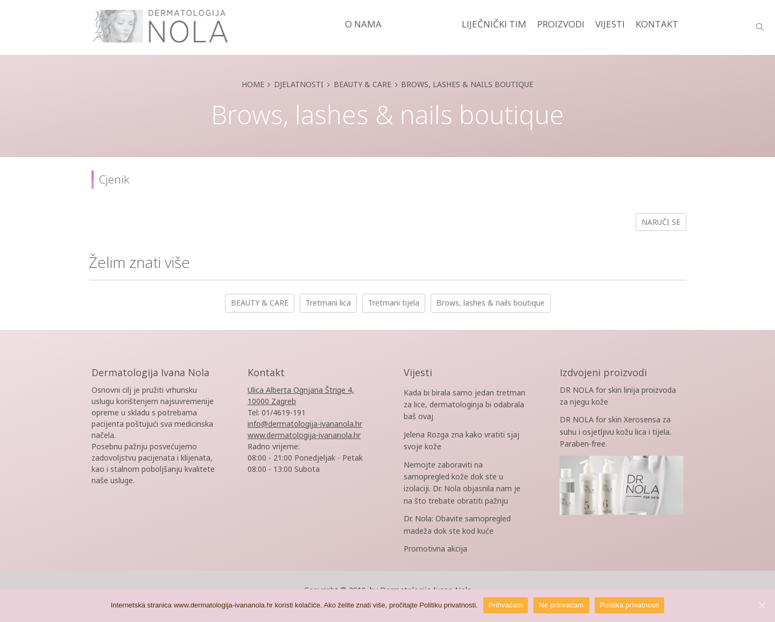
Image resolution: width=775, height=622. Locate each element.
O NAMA (363, 24)
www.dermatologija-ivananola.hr (304, 435)
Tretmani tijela (393, 303)
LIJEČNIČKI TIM (494, 24)
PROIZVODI (560, 24)
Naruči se (661, 222)
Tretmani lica (328, 303)
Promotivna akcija (435, 548)
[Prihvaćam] (761, 605)
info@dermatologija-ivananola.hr (305, 424)
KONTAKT (657, 24)
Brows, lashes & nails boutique (490, 303)
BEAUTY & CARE (259, 303)
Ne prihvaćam (561, 605)
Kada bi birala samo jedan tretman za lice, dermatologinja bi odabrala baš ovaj (464, 404)
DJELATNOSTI (421, 24)
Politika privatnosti (629, 605)
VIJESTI (610, 24)
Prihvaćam (506, 605)
